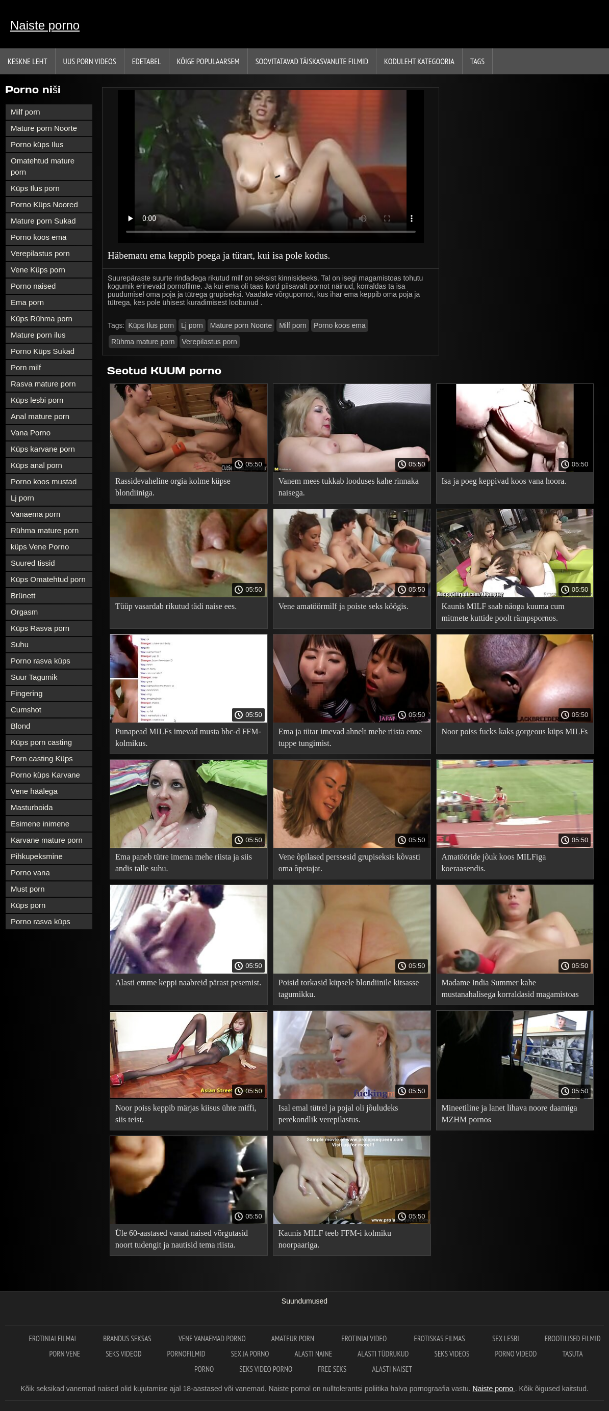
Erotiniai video (364, 1338)
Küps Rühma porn (41, 318)
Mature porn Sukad (43, 220)
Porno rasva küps (40, 660)
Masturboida (32, 807)
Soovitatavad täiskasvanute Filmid (312, 61)
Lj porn (22, 497)
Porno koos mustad (44, 481)
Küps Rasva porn (40, 628)
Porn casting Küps (42, 758)
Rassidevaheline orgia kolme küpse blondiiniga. (173, 487)
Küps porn (28, 905)
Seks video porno (265, 1369)
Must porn (28, 888)
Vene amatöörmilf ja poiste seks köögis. (343, 606)
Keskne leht (27, 61)
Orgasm (24, 611)
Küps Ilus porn (35, 188)
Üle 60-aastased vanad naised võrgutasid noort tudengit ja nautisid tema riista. (181, 1239)
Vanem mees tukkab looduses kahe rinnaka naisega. (348, 487)
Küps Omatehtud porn (48, 579)
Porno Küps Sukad (42, 351)
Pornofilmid (186, 1354)
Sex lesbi (505, 1338)
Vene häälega (34, 791)
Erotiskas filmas (440, 1338)
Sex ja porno (250, 1354)
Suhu (20, 644)
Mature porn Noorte (44, 128)
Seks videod (123, 1354)
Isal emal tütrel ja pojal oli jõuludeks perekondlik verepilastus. (338, 1113)
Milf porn (25, 111)
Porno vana (30, 872)
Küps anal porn (36, 465)
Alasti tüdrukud (383, 1354)
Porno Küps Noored (44, 204)
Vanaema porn (35, 514)
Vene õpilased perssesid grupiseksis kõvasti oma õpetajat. (349, 862)
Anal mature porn (40, 416)
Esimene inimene (40, 823)
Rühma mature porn (45, 530)
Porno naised (33, 286)
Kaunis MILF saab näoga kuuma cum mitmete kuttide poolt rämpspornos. (503, 612)
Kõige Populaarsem (208, 61)
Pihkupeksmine (37, 856)
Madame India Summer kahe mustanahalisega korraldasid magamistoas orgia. (510, 990)
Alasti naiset (392, 1369)
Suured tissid (33, 563)
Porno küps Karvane (45, 774)
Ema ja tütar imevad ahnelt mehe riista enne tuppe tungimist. (350, 737)
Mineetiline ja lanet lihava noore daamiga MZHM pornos (509, 1113)
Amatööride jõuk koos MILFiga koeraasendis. (494, 862)
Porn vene (64, 1354)
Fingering (27, 693)
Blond (20, 726)
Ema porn (27, 302)
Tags (477, 61)
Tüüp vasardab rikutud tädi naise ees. (176, 606)
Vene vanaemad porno (212, 1338)
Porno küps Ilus (37, 144)
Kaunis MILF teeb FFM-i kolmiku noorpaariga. (334, 1239)
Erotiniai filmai (53, 1338)
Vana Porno (30, 432)
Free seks (332, 1369)
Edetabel (146, 61)
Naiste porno (45, 25)
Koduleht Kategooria (419, 61)
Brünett (23, 595)
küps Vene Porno (40, 546)
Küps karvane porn (43, 449)
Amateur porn (293, 1338)
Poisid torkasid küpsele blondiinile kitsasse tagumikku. (348, 988)
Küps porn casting (41, 742)
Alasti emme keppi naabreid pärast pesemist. (188, 982)
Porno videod (516, 1354)
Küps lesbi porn (37, 400)
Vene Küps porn (38, 269)
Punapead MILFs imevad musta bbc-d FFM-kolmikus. (188, 737)
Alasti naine (313, 1354)
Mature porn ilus (38, 334)
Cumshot (26, 709)
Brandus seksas (128, 1338)
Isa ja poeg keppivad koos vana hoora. (504, 481)
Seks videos (452, 1354)
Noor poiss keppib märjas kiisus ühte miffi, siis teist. (186, 1113)
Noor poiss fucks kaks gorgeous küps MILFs (515, 731)
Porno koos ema (38, 237)
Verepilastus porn (40, 253)
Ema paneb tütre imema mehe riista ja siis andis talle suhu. (183, 862)
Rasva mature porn (43, 383)
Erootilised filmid (573, 1338)
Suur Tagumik (34, 677)
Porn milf (26, 367)
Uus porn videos (89, 61)
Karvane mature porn (47, 840)
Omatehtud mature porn (42, 166)
